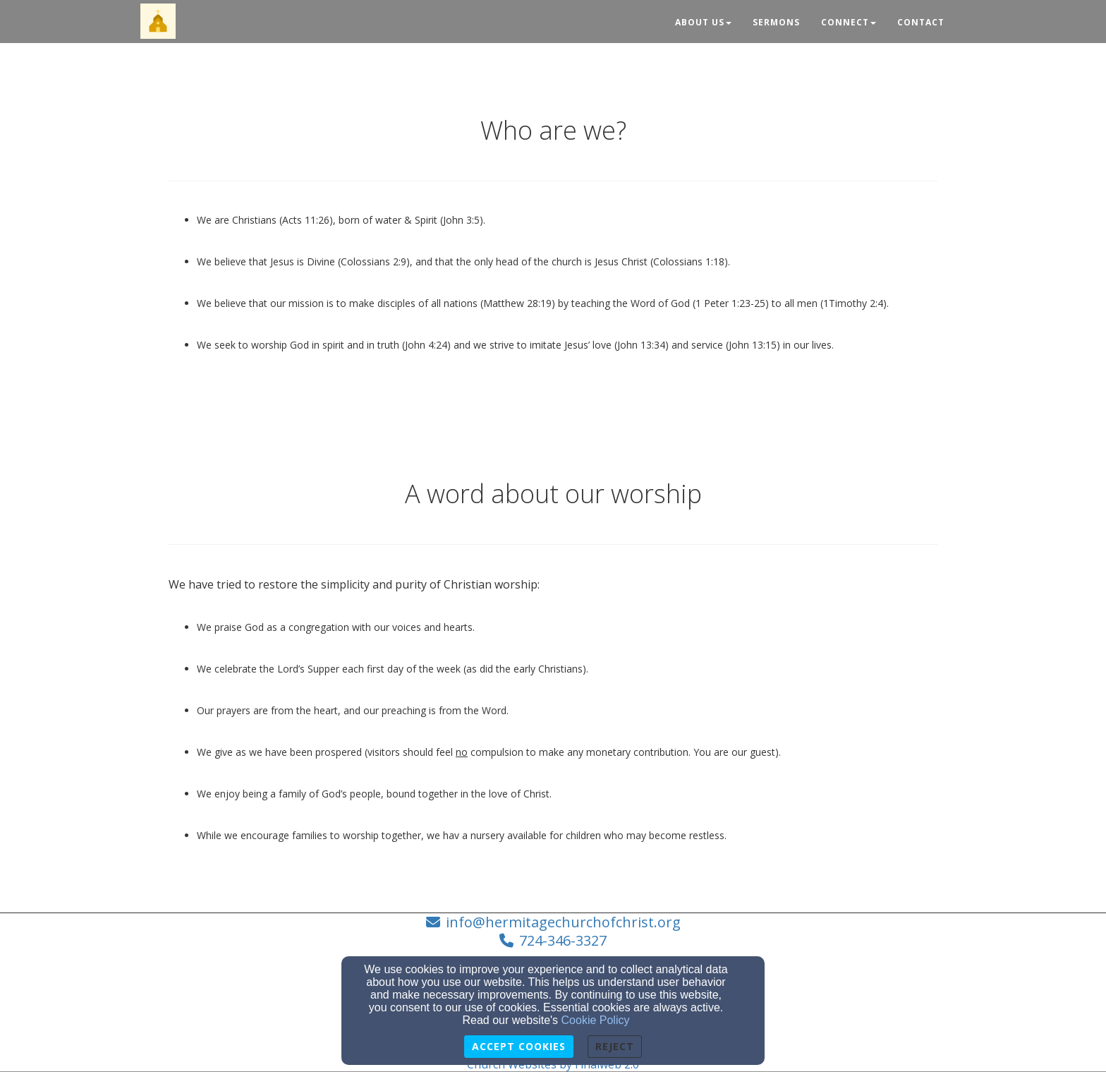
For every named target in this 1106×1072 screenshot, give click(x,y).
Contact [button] (920, 22)
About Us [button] (703, 22)
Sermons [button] (776, 22)
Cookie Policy (595, 1020)
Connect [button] (848, 22)
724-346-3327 (563, 940)
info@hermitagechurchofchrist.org (563, 922)
